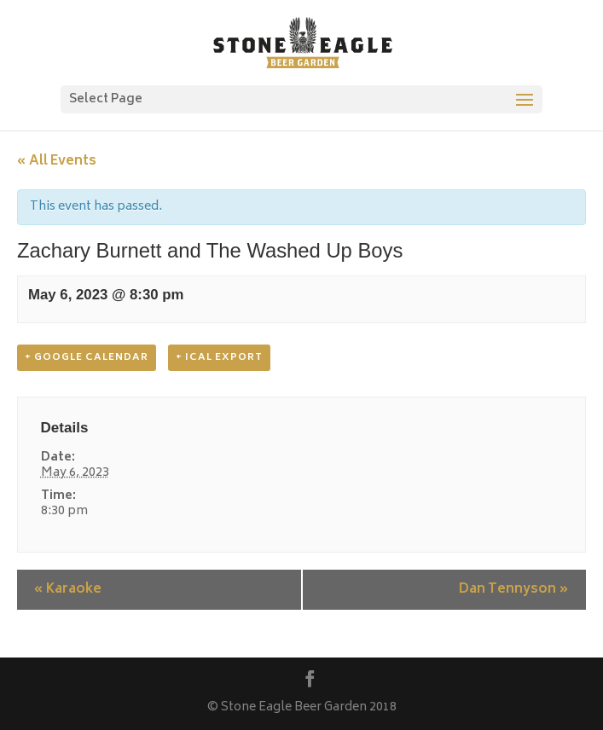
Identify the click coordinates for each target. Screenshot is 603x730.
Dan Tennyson (514, 589)
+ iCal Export (219, 358)
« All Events (56, 161)
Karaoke (67, 589)
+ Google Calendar (86, 358)
